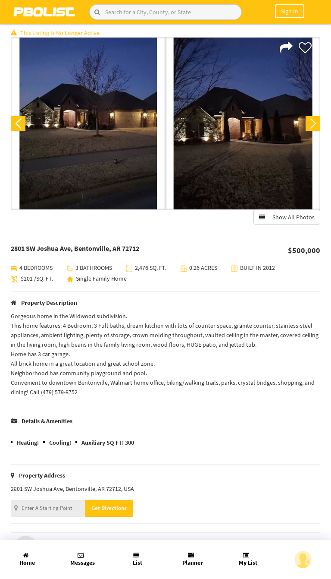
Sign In (289, 11)
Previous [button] (18, 123)
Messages (82, 559)
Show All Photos (287, 217)
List (137, 559)
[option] (88, 123)
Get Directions (109, 508)
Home (27, 559)
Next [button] (313, 123)
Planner (192, 559)
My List (248, 559)
